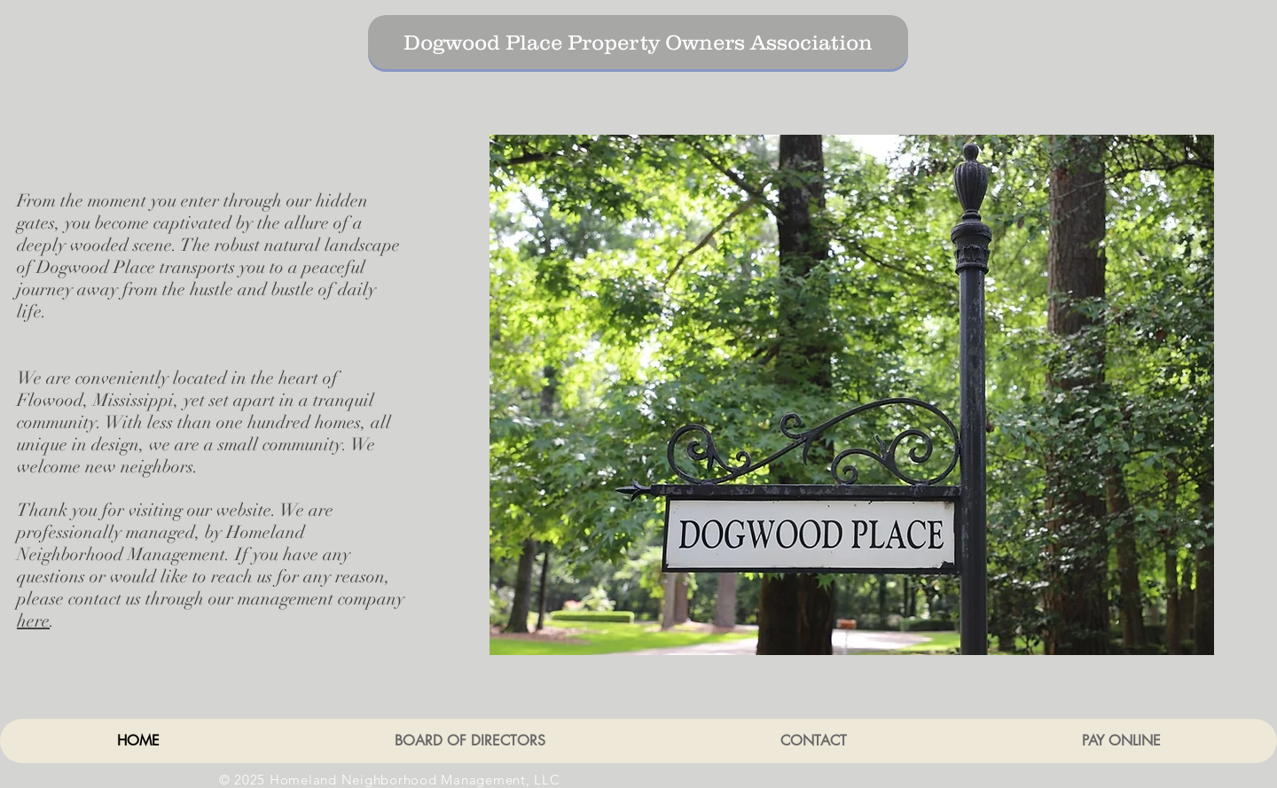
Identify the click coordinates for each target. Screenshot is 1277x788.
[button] (852, 395)
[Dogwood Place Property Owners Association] (638, 42)
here (33, 621)
